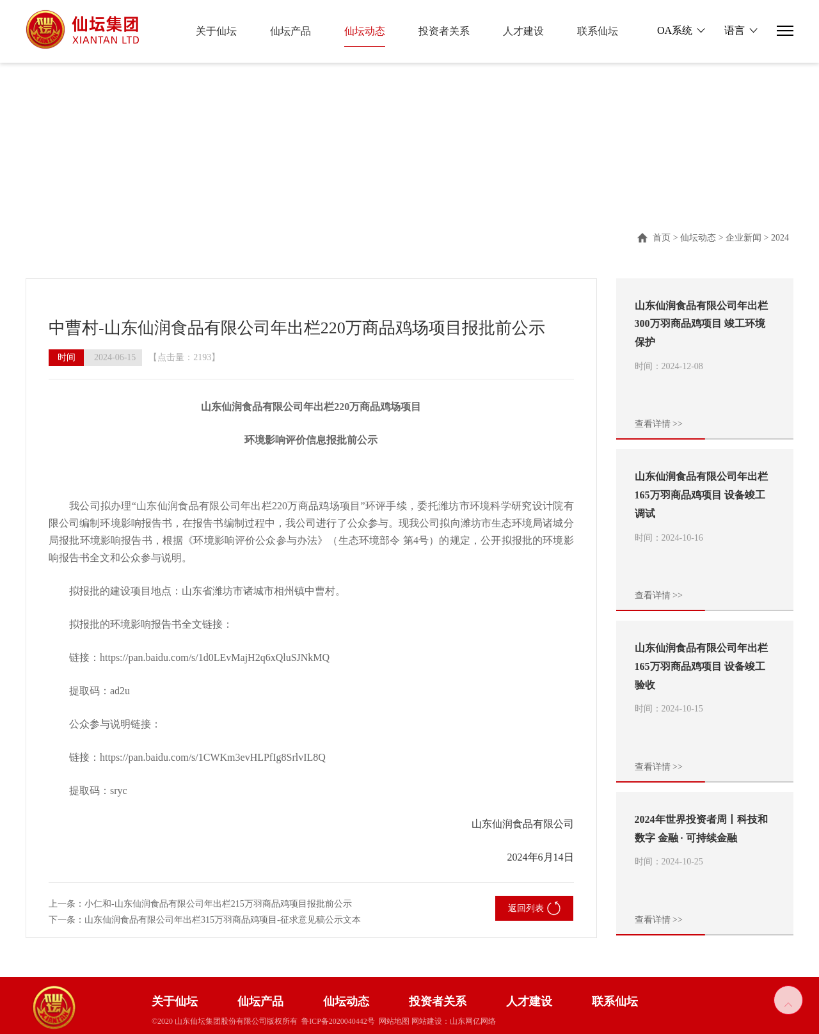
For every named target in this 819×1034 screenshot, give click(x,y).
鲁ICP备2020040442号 (338, 1021)
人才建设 (523, 31)
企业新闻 (743, 238)
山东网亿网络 (473, 1021)
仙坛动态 (364, 31)
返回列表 (534, 908)
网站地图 (394, 1021)
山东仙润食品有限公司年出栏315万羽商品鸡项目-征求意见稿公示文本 (222, 920)
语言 (734, 30)
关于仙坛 (216, 31)
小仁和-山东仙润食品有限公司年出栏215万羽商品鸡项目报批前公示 (218, 904)
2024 (780, 238)
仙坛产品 (290, 31)
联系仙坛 (597, 31)
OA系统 (674, 30)
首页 (662, 238)
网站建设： (430, 1021)
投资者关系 (444, 31)
